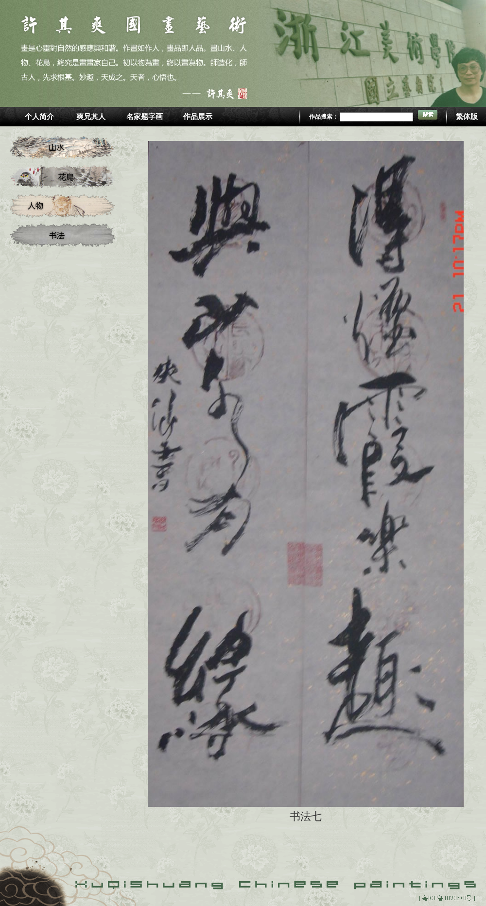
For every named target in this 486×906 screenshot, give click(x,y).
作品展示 (197, 117)
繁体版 (467, 117)
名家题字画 (144, 117)
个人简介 (39, 117)
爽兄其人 (90, 117)
